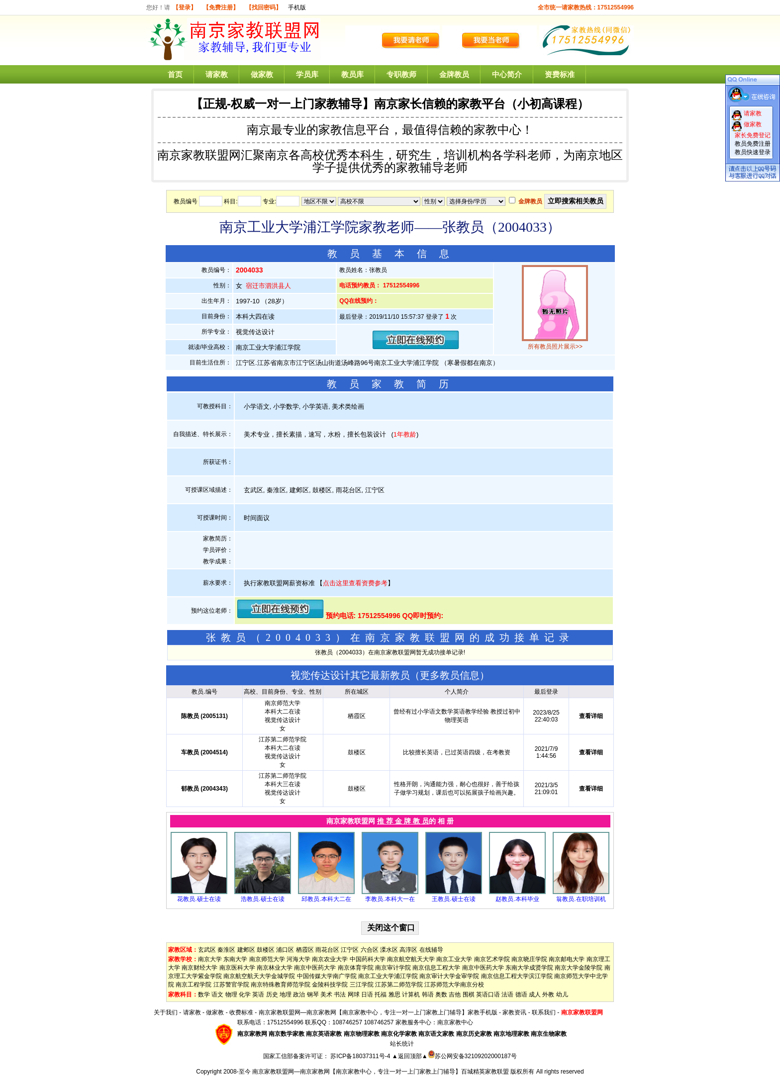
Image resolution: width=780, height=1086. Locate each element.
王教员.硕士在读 (453, 899)
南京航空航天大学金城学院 (259, 976)
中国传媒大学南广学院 (327, 976)
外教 (548, 994)
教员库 (352, 74)
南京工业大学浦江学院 (388, 976)
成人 (535, 994)
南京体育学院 (356, 967)
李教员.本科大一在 (389, 899)
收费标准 (241, 1012)
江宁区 (350, 949)
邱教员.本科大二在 (326, 899)
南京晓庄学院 (529, 959)
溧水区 (389, 949)
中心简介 (507, 74)
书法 (340, 994)
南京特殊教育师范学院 (280, 984)
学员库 (307, 74)
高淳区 (408, 949)
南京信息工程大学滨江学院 (517, 976)
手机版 (297, 7)
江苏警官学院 (231, 984)
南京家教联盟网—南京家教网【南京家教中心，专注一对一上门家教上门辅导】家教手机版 (378, 1012)
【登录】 (184, 7)
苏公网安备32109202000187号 (472, 1056)
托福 (381, 994)
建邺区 (246, 949)
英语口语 (488, 994)
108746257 (378, 1022)
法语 (507, 994)
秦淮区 (226, 949)
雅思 (394, 994)
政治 (299, 994)
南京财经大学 (199, 967)
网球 (354, 994)
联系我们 (544, 1012)
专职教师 (401, 74)
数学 (204, 994)
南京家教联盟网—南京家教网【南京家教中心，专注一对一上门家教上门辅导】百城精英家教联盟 (380, 1071)
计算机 (411, 994)
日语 (367, 994)
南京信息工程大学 (436, 967)
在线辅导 (431, 949)
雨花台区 (327, 949)
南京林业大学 (274, 967)
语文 (217, 994)
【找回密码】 (264, 7)
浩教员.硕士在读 (262, 899)
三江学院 (362, 984)
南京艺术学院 (492, 959)
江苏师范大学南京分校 (454, 984)
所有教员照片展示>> (555, 346)
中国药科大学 (368, 959)
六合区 (370, 949)
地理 (286, 994)
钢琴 (313, 994)
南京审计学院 (393, 967)
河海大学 (298, 959)
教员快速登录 (753, 152)
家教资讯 (514, 1012)
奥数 (441, 994)
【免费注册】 (221, 7)
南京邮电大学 (567, 959)
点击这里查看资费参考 (355, 583)
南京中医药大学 (315, 967)
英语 (258, 994)
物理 (231, 994)
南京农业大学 (330, 959)
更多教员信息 (450, 675)
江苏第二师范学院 (399, 984)
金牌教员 (454, 74)
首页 (175, 74)
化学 (245, 994)
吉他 (455, 994)
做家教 (262, 74)
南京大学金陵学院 (578, 967)
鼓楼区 (266, 949)
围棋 (469, 994)
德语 (521, 994)
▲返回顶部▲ (410, 1056)
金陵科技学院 (330, 984)
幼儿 (562, 994)
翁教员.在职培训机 (580, 899)
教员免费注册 (753, 143)
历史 (272, 994)
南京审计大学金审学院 (449, 976)
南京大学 (210, 959)
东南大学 (235, 959)
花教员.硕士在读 (198, 899)
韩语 (428, 994)
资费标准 (560, 74)
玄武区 (207, 949)
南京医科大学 (237, 967)
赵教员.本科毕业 (517, 899)
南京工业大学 (454, 959)
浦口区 (285, 949)
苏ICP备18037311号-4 (360, 1056)
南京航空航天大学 (411, 959)
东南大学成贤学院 (529, 967)
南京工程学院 (193, 984)
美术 (326, 994)
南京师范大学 (267, 959)
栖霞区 (305, 949)
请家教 (216, 74)
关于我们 (166, 1012)
